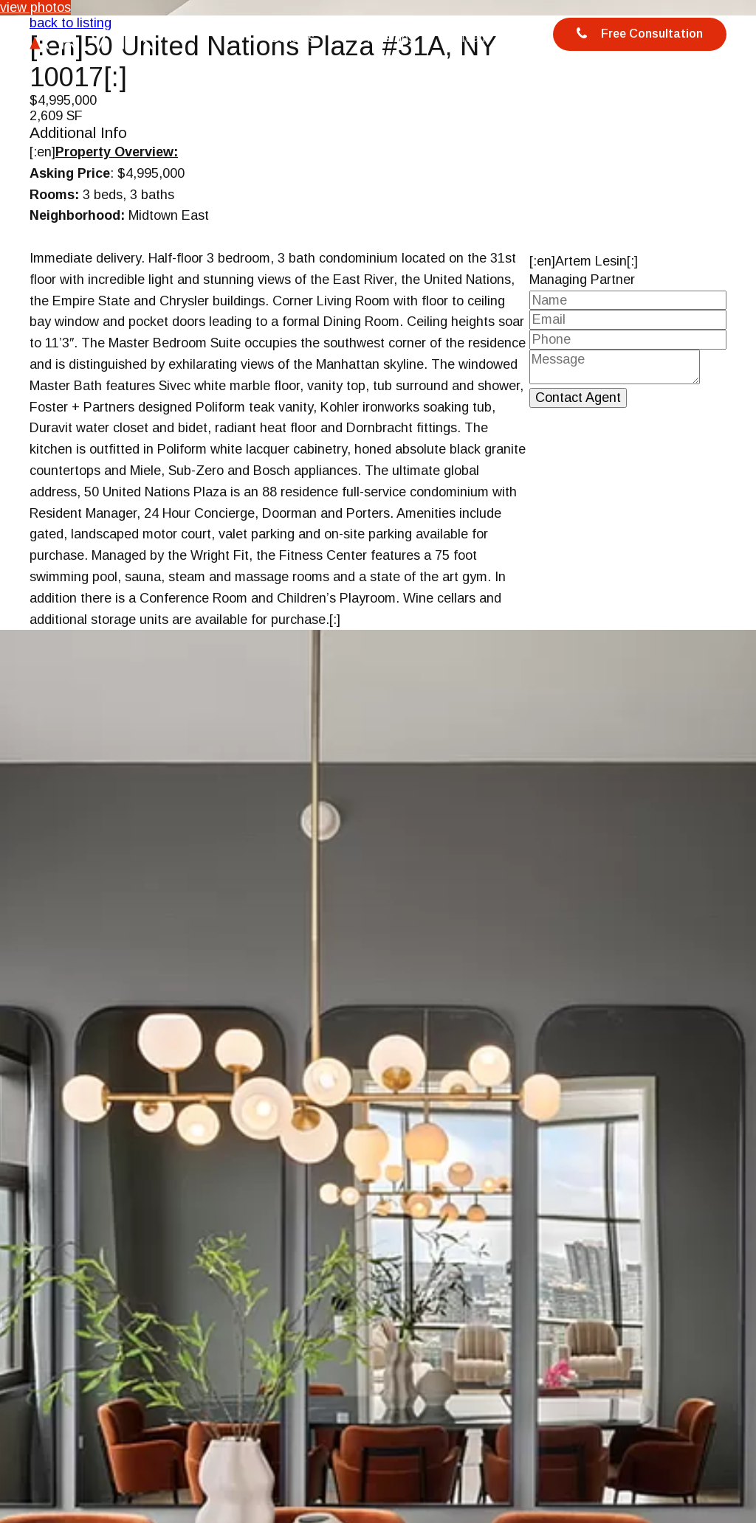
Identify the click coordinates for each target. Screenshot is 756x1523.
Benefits (293, 38)
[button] (743, 1353)
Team (474, 38)
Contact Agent (578, 397)
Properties (387, 38)
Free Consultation (640, 34)
